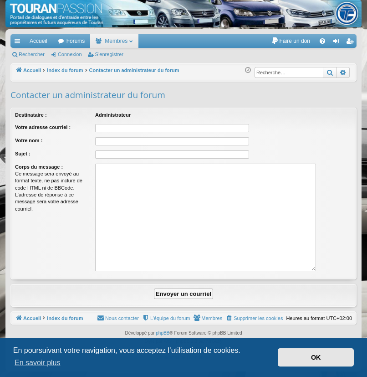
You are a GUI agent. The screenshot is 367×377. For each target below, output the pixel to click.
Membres (116, 41)
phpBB (162, 333)
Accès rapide (19, 43)
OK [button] (316, 357)
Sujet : (23, 153)
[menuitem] (291, 41)
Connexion (70, 54)
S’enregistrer (109, 54)
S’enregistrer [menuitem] (352, 43)
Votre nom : (28, 140)
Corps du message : (39, 167)
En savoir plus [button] (38, 363)
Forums (75, 41)
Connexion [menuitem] (338, 43)
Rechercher (32, 54)
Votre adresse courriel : (43, 127)
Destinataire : (31, 115)
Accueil (38, 41)
